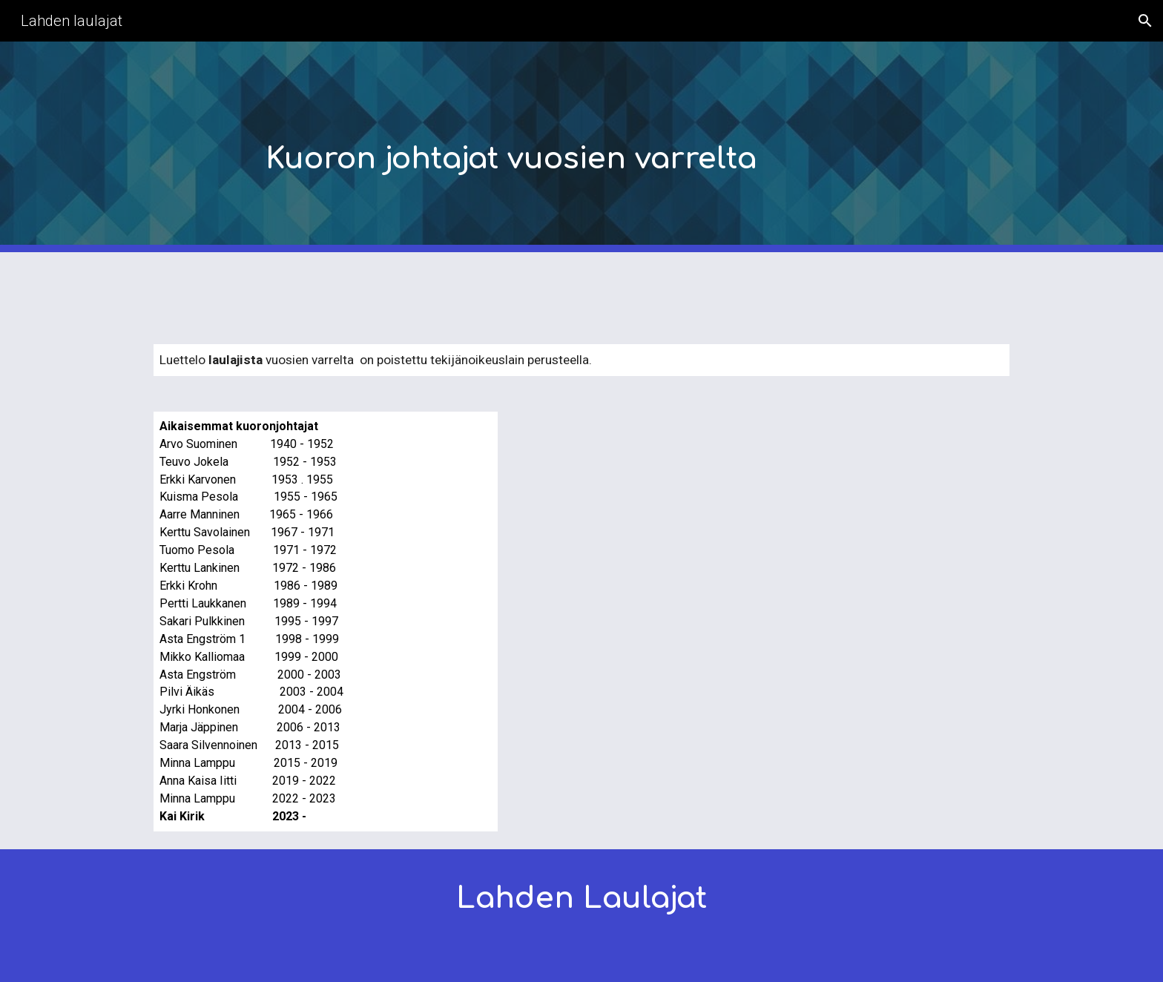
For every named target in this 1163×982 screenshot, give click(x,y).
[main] (617, 147)
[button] (1145, 21)
